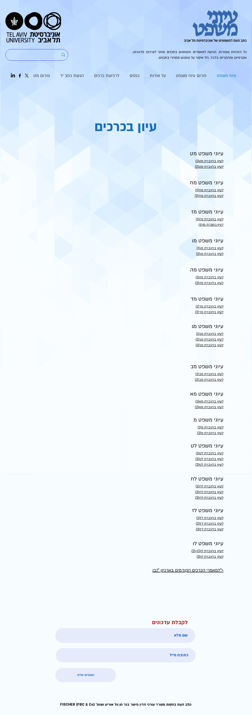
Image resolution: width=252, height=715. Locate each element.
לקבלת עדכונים (170, 622)
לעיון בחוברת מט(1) (209, 161)
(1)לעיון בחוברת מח (209, 190)
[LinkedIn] (13, 75)
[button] (157, 76)
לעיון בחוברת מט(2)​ (209, 166)
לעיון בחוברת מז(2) (211, 225)
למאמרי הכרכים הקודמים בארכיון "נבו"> (187, 570)
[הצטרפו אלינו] (85, 675)
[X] (26, 75)
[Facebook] (19, 75)
